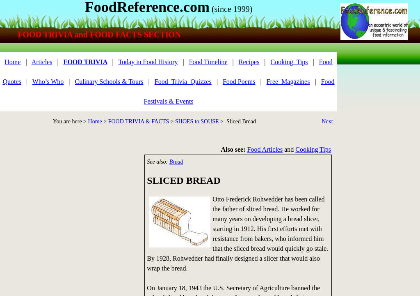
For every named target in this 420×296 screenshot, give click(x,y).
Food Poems (239, 81)
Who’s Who (48, 81)
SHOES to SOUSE (197, 121)
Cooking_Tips (289, 61)
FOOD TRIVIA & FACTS (138, 121)
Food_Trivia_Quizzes (183, 81)
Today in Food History (148, 61)
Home (95, 121)
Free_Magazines (288, 81)
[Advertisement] (69, 212)
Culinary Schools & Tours (109, 81)
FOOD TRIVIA (85, 61)
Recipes (249, 61)
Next (327, 121)
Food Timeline (208, 61)
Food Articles (265, 149)
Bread (176, 162)
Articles (42, 61)
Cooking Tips (313, 149)
